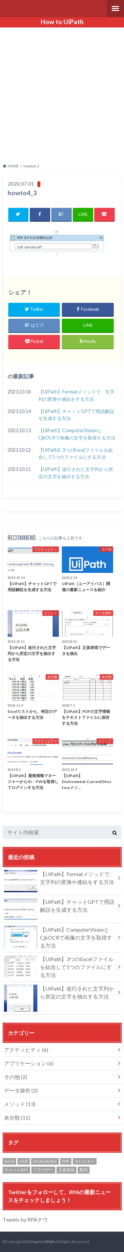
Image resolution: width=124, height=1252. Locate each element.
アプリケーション (29, 1063)
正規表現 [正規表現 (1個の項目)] (66, 1169)
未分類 (17, 1117)
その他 (15, 1077)
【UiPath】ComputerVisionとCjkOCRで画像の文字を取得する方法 (76, 434)
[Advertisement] (62, 94)
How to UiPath (62, 21)
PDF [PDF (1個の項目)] (65, 1161)
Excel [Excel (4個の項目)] (9, 1161)
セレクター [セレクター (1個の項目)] (85, 1161)
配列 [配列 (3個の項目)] (84, 1169)
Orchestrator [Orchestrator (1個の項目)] (45, 1161)
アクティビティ (26, 1049)
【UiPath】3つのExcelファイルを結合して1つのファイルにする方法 (75, 453)
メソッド (19, 1104)
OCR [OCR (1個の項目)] (24, 1161)
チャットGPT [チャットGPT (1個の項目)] (16, 1169)
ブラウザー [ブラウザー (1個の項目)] (43, 1169)
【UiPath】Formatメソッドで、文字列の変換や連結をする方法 (76, 395)
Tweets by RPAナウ (25, 1219)
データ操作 (21, 1090)
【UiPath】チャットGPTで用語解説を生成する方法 (76, 414)
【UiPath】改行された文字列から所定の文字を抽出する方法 (75, 472)
